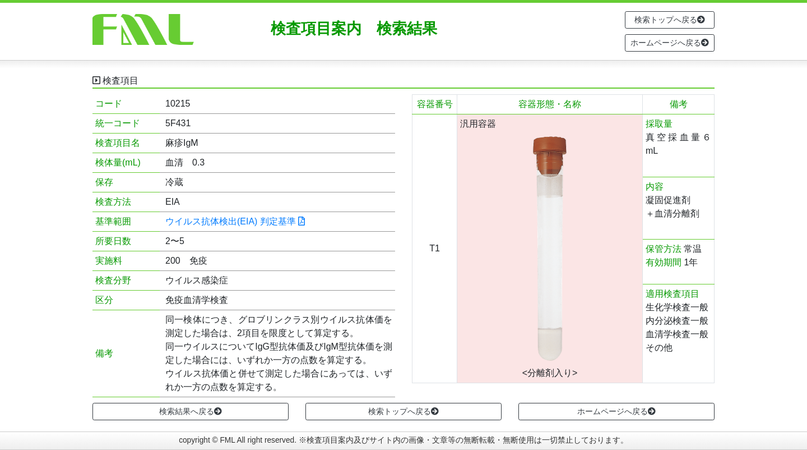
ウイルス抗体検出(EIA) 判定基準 (235, 221)
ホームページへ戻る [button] (669, 42)
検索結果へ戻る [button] (190, 411)
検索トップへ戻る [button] (669, 19)
